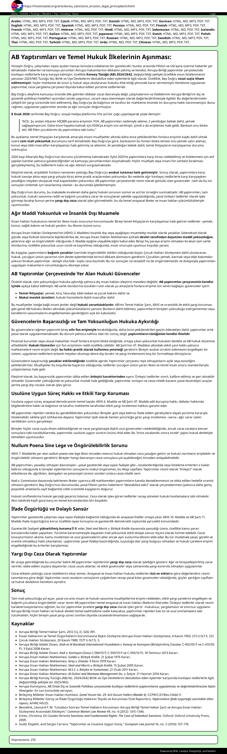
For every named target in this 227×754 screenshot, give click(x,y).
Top (56, 13)
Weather (46, 13)
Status (75, 13)
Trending (65, 13)
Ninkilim (211, 751)
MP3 (42, 21)
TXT (56, 21)
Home (14, 13)
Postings (35, 13)
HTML (27, 21)
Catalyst (183, 751)
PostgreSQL (195, 751)
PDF (50, 21)
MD (34, 21)
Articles (24, 13)
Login (213, 13)
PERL (175, 751)
